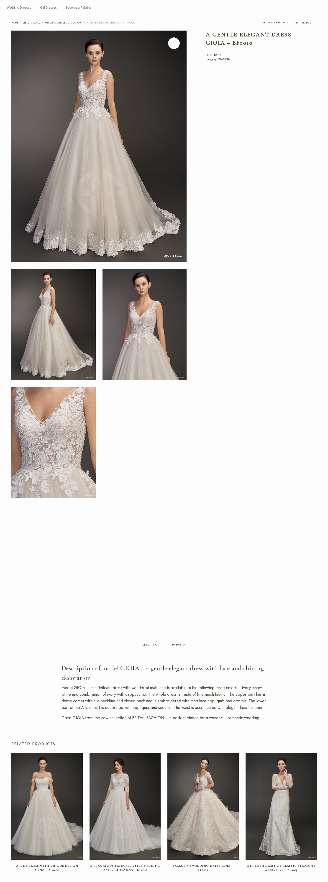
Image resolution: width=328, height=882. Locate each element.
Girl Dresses (48, 7)
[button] (174, 43)
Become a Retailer (78, 7)
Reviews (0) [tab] (178, 644)
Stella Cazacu (31, 22)
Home (14, 22)
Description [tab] (150, 644)
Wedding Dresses (19, 7)
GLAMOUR (76, 22)
